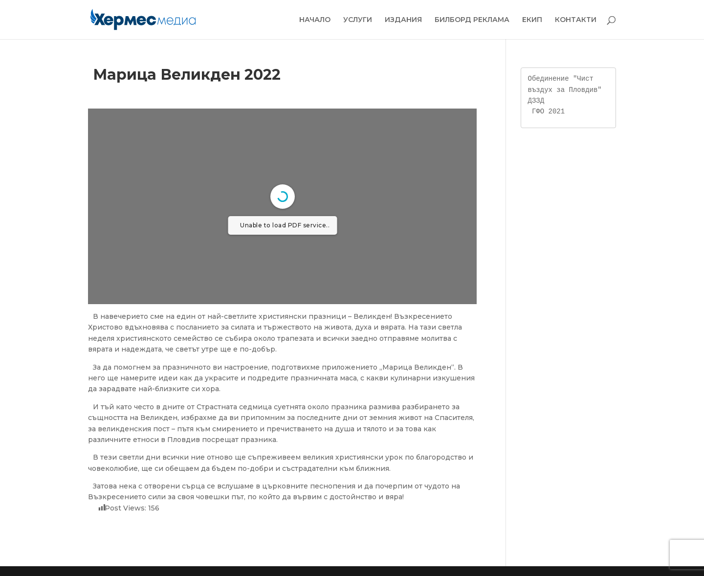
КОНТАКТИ (575, 20)
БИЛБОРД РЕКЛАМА (472, 20)
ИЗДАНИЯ (403, 20)
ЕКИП (532, 20)
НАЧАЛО (314, 20)
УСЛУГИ (357, 20)
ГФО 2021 (548, 111)
